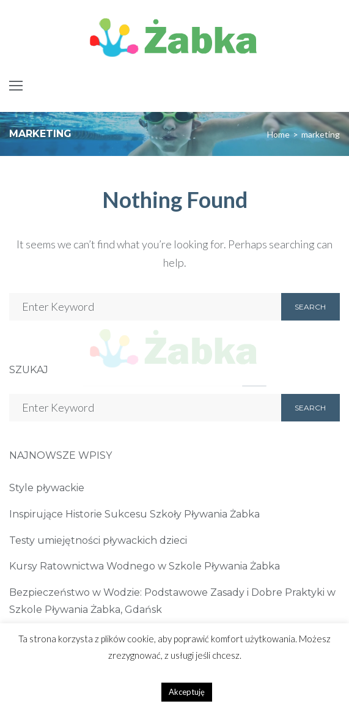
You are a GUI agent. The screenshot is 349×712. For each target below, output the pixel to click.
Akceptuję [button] (187, 692)
